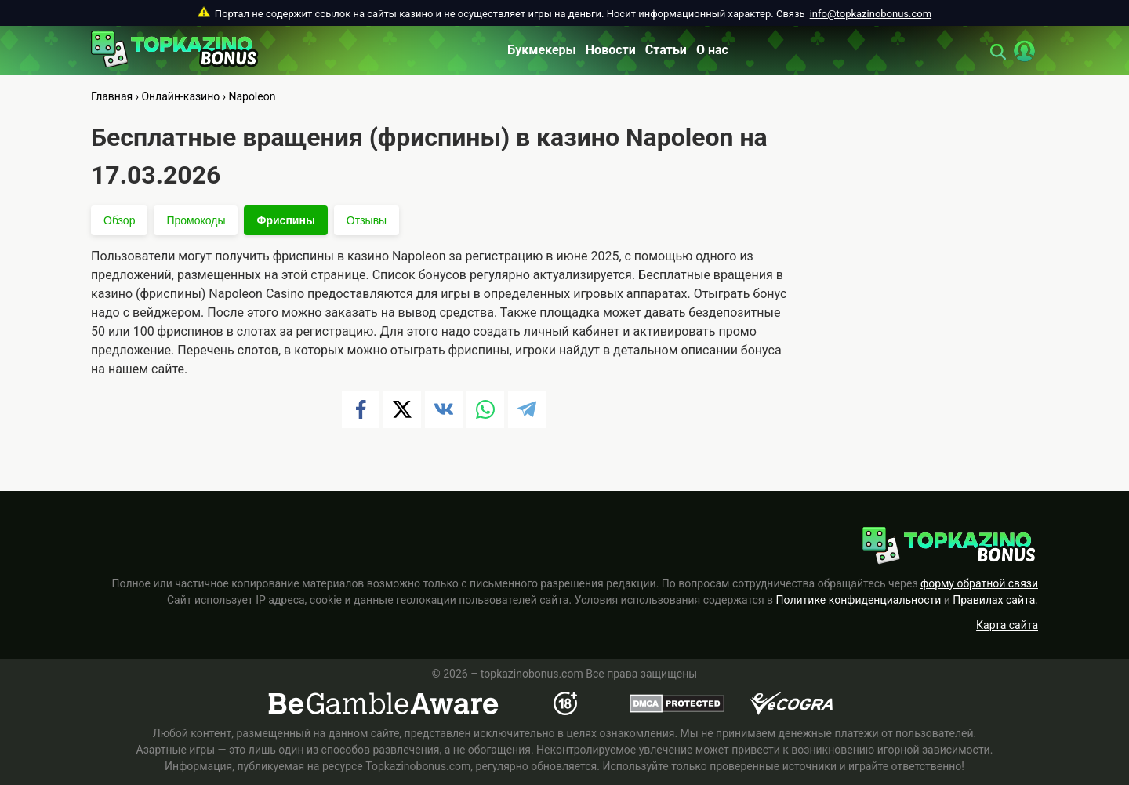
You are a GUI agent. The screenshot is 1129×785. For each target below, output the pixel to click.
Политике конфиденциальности (859, 600)
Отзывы (367, 220)
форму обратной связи (979, 583)
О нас (712, 49)
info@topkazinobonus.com (870, 14)
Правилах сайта (994, 600)
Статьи (666, 49)
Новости (611, 49)
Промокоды (195, 220)
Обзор (119, 220)
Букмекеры (541, 49)
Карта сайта (1007, 625)
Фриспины (285, 220)
